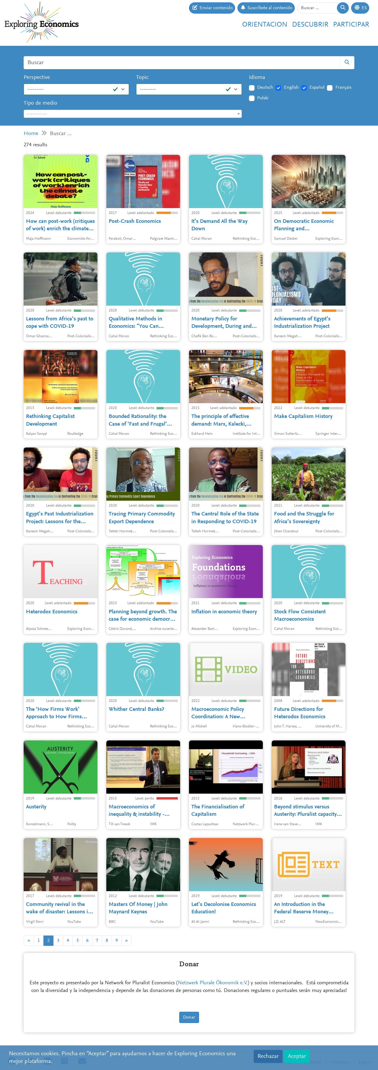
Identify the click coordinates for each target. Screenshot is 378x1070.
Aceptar (297, 1056)
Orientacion (264, 24)
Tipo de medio (40, 103)
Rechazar (268, 1056)
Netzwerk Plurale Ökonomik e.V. (213, 983)
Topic (142, 77)
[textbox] (133, 114)
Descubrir (310, 24)
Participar (351, 24)
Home (31, 134)
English (291, 87)
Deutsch (265, 87)
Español (317, 87)
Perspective (37, 77)
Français (343, 87)
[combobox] (133, 114)
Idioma (257, 77)
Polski (262, 98)
